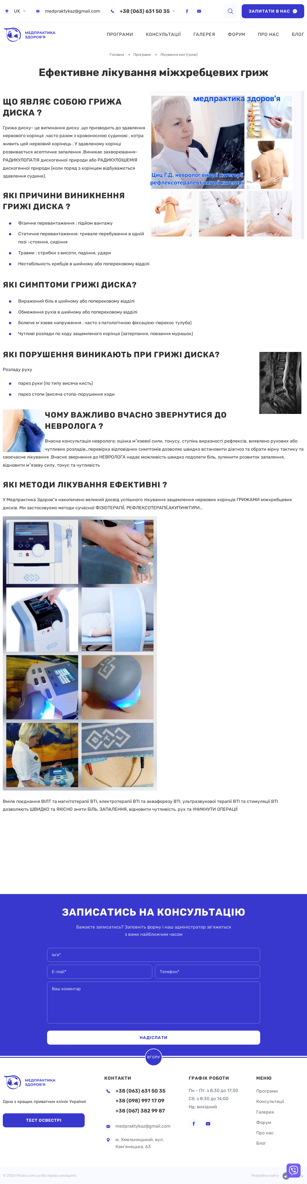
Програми (120, 34)
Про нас (268, 34)
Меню (264, 1076)
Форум (236, 34)
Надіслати (154, 1037)
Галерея (204, 34)
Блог (298, 34)
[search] (230, 11)
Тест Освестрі (39, 1120)
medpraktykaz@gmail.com (72, 11)
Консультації (163, 34)
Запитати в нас (273, 11)
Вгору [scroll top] (153, 1056)
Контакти (117, 1076)
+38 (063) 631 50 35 (145, 11)
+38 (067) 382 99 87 (140, 1111)
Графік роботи (209, 1076)
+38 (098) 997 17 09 (140, 1101)
